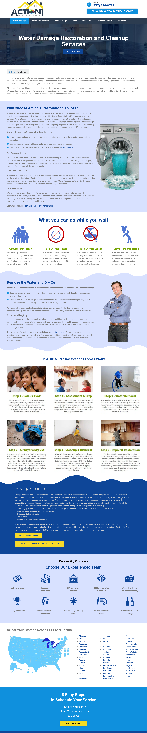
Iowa (81, 675)
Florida (82, 659)
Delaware (83, 657)
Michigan (106, 649)
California (83, 649)
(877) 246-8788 (103, 5)
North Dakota (107, 681)
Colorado (82, 651)
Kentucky (83, 681)
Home (12, 74)
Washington (131, 670)
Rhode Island (131, 649)
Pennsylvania (131, 646)
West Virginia (131, 673)
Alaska (82, 640)
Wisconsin (130, 675)
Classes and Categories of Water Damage (39, 546)
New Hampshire (109, 667)
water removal (67, 150)
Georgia (82, 662)
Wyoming (129, 678)
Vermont (129, 665)
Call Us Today (73, 54)
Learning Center (104, 23)
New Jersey (107, 670)
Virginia (129, 667)
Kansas (82, 678)
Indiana (82, 673)
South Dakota (131, 654)
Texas (128, 659)
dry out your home (57, 334)
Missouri (105, 657)
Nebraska (106, 662)
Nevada (105, 665)
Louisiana (106, 638)
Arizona (82, 643)
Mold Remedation (40, 23)
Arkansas (83, 646)
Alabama (82, 638)
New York (106, 675)
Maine (105, 640)
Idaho (81, 667)
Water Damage (19, 23)
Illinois (81, 670)
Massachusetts (108, 646)
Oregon (129, 643)
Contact (122, 23)
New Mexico (107, 673)
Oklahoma (130, 640)
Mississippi (106, 654)
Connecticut (84, 654)
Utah (128, 662)
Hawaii (82, 665)
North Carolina (108, 678)
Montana (106, 659)
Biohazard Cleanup (82, 23)
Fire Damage (61, 23)
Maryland (106, 643)
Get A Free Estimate (28, 537)
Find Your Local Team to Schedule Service (112, 11)
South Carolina (132, 651)
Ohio (127, 638)
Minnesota (106, 651)
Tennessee (130, 657)
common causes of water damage (39, 208)
